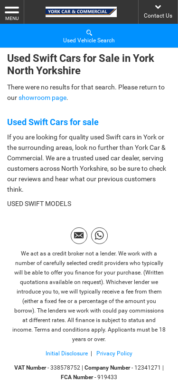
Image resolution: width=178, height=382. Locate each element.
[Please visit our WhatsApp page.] (99, 235)
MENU (12, 13)
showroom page (42, 97)
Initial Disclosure (67, 353)
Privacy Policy (113, 353)
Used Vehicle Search (89, 36)
